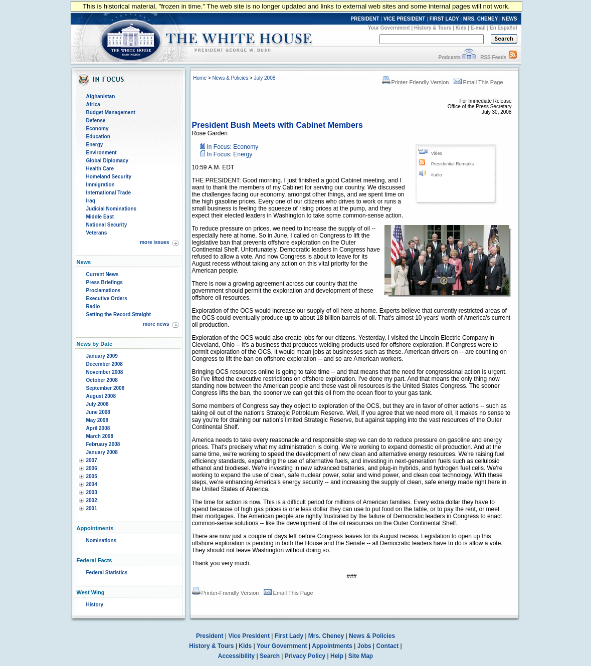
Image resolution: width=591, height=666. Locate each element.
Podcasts (449, 57)
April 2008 (98, 428)
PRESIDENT (364, 19)
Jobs (364, 645)
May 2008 (97, 420)
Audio (436, 174)
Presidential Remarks (452, 163)
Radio (93, 306)
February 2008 (103, 444)
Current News (102, 274)
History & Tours (432, 28)
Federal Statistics (107, 572)
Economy (97, 128)
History (94, 604)
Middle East (100, 216)
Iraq (90, 200)
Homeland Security (109, 176)
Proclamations (103, 290)
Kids (461, 28)
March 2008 (99, 436)
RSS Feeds (493, 57)
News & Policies (230, 78)
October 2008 (102, 380)
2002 (91, 500)
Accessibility (236, 655)
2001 (91, 508)
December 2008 (104, 364)
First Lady (289, 635)
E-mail (478, 28)
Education (98, 136)
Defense (96, 120)
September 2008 (105, 388)
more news (156, 324)
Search (270, 655)
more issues (154, 242)
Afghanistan (100, 96)
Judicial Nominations (111, 208)
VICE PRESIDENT (404, 19)
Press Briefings (104, 282)
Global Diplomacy (107, 160)
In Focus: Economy (233, 146)
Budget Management (110, 112)
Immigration (100, 184)
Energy (94, 144)
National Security (106, 225)
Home (200, 78)
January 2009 (102, 356)
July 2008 (97, 404)
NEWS (509, 19)
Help (336, 655)
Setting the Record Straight (118, 314)
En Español (503, 28)
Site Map (360, 655)
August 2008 (101, 396)
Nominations (101, 540)
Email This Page (478, 82)
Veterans (96, 233)
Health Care (100, 168)
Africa (93, 104)
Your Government (389, 28)
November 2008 (104, 372)
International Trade (108, 192)
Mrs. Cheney (326, 635)
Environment (101, 152)
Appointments (332, 645)
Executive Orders (106, 298)
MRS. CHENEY (480, 19)
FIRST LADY (444, 19)
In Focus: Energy (230, 154)
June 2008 (98, 412)
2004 (91, 484)
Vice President (249, 635)
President (210, 635)
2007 (91, 460)
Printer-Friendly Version (415, 82)
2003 (91, 492)
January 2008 (102, 452)
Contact (387, 645)
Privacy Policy (305, 655)
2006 (91, 468)
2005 (91, 476)
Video (437, 153)
